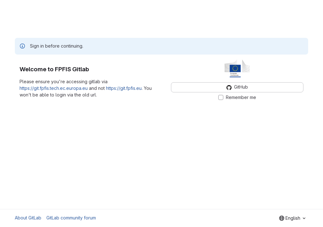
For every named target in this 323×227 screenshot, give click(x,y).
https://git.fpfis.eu (124, 88)
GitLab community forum (71, 217)
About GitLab (28, 217)
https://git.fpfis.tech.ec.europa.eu (54, 88)
